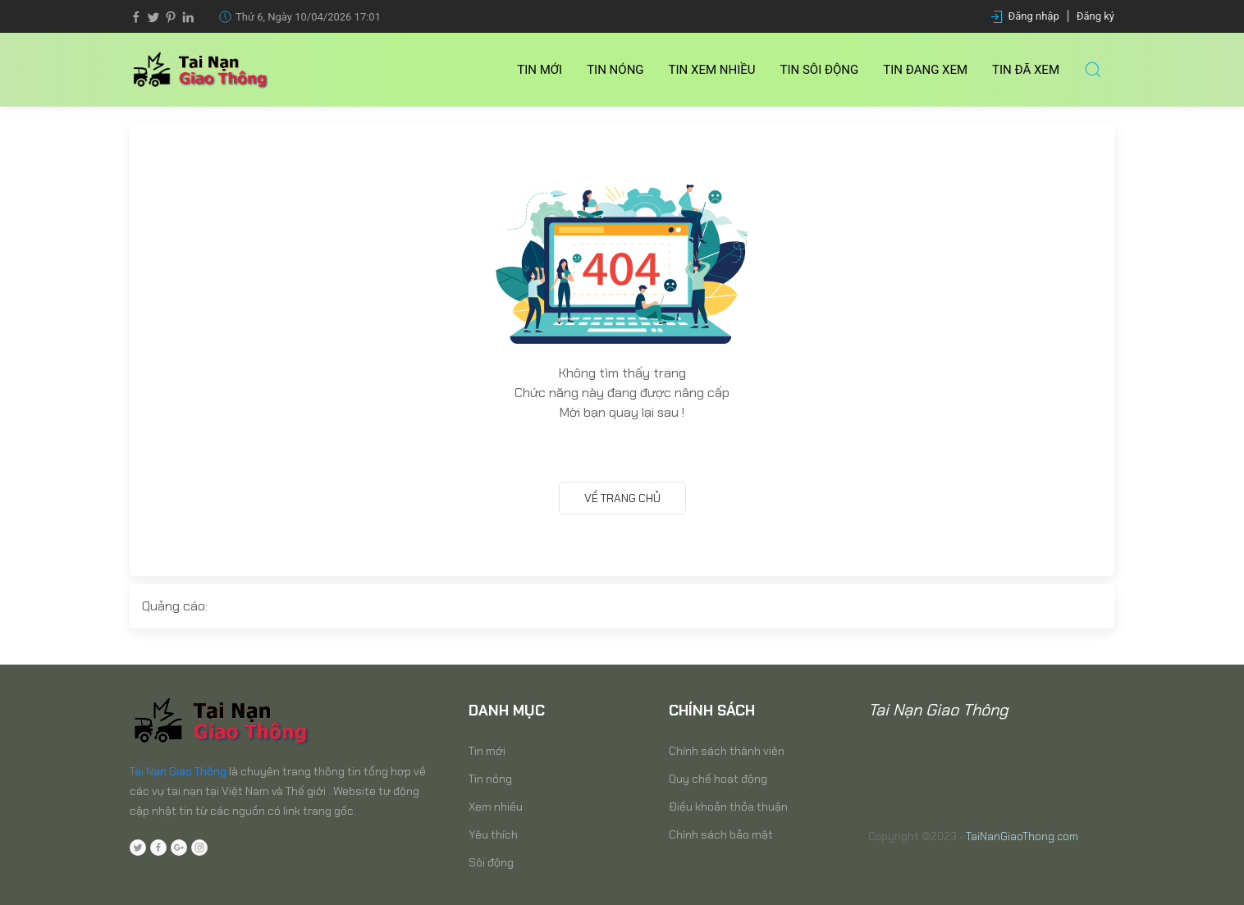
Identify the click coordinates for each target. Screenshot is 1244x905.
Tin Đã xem (1025, 69)
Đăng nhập (1033, 16)
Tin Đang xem (925, 69)
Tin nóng (615, 69)
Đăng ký (1095, 16)
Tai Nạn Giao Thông (178, 771)
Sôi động (491, 862)
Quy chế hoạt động (718, 778)
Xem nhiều (496, 806)
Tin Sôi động (819, 69)
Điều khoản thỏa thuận (728, 806)
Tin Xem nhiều (712, 69)
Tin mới (539, 69)
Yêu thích (493, 834)
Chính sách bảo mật (721, 834)
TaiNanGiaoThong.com (1022, 836)
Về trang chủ (622, 498)
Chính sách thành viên (726, 750)
